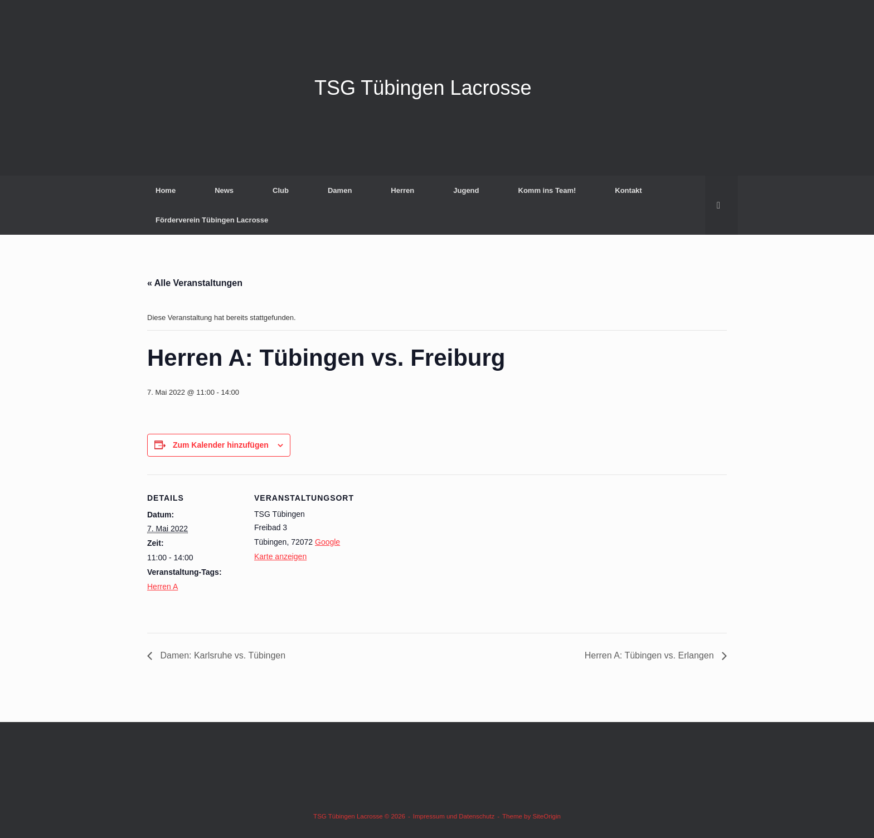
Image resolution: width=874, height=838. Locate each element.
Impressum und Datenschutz (453, 816)
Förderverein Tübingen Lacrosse (212, 220)
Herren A (162, 586)
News (224, 190)
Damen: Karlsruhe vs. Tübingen (221, 655)
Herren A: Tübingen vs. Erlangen (650, 655)
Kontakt (628, 190)
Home (166, 190)
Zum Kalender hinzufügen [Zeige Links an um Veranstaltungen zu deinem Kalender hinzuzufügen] (221, 444)
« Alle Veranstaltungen (194, 283)
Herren (402, 190)
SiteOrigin (546, 816)
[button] (721, 205)
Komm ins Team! (547, 190)
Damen (340, 190)
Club (281, 190)
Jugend (466, 190)
